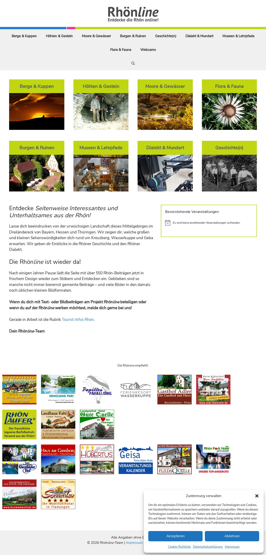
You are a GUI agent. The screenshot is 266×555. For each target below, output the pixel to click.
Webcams (148, 49)
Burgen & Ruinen (133, 36)
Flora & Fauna (120, 49)
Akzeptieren (175, 536)
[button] (257, 496)
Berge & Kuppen (24, 36)
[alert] (209, 222)
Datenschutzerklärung (208, 547)
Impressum (232, 547)
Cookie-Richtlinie (179, 547)
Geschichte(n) (165, 36)
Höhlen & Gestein (59, 36)
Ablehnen (232, 536)
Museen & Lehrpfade (238, 36)
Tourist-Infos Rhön (78, 319)
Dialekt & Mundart (199, 36)
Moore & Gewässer (96, 36)
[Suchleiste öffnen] (133, 63)
